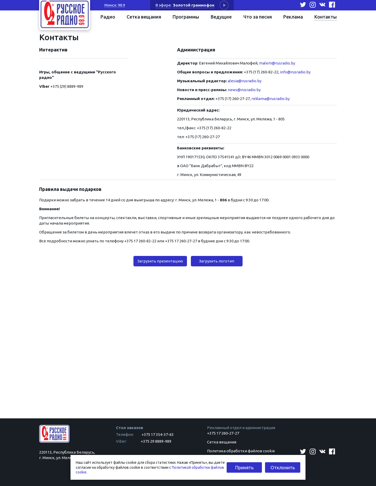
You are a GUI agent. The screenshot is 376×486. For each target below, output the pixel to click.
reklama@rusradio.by (270, 98)
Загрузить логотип (216, 261)
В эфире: (163, 5)
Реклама (293, 16)
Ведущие (221, 16)
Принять (244, 467)
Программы (186, 16)
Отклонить (283, 467)
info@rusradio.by (295, 72)
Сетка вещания (144, 16)
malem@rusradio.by (277, 63)
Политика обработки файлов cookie (241, 451)
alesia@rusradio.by (244, 81)
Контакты (325, 16)
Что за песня (257, 16)
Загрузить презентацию (160, 261)
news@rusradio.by (244, 89)
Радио (108, 16)
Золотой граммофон (193, 5)
